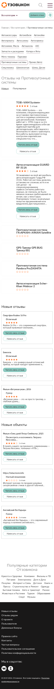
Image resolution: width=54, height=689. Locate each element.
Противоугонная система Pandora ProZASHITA (31, 267)
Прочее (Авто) (35, 62)
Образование (43, 593)
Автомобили (25, 35)
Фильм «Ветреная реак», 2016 (17, 389)
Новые (5, 88)
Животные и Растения (13, 593)
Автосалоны (22, 40)
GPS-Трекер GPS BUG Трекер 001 (29, 249)
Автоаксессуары (9, 35)
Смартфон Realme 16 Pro (14, 315)
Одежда (45, 586)
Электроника (24, 579)
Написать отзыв (28, 151)
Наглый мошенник (15, 476)
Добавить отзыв (37, 15)
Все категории (8, 15)
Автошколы (27, 46)
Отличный (11, 319)
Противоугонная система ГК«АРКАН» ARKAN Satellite (33, 231)
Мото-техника (8, 56)
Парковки (22, 56)
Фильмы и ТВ (44, 576)
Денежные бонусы (11, 627)
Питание (11, 579)
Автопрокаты (7, 40)
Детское (37, 583)
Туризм (31, 593)
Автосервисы (37, 40)
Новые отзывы (9, 611)
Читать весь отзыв (27, 144)
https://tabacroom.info (13, 473)
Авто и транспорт (31, 590)
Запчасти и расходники (12, 51)
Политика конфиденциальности (18, 652)
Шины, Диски (38, 67)
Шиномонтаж (23, 67)
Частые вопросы (10, 644)
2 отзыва (22, 517)
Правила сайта (9, 636)
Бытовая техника (11, 590)
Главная (5, 27)
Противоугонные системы (13, 62)
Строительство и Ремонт (26, 586)
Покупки (6, 583)
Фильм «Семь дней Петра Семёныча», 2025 (23, 433)
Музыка (31, 597)
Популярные (19, 88)
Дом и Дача (39, 579)
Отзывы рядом (9, 615)
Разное (46, 590)
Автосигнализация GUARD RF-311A (32, 166)
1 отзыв (33, 106)
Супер (9, 393)
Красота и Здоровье (11, 576)
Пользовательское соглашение (18, 648)
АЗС (37, 46)
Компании (29, 576)
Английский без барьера (14, 510)
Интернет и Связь (22, 583)
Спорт (22, 597)
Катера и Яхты (33, 51)
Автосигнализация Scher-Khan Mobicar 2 (32, 285)
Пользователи (9, 623)
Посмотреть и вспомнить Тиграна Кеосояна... (23, 438)
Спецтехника (7, 67)
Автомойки (39, 35)
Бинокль (7, 352)
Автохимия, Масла (10, 46)
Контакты (6, 640)
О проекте (7, 619)
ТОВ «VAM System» (28, 102)
